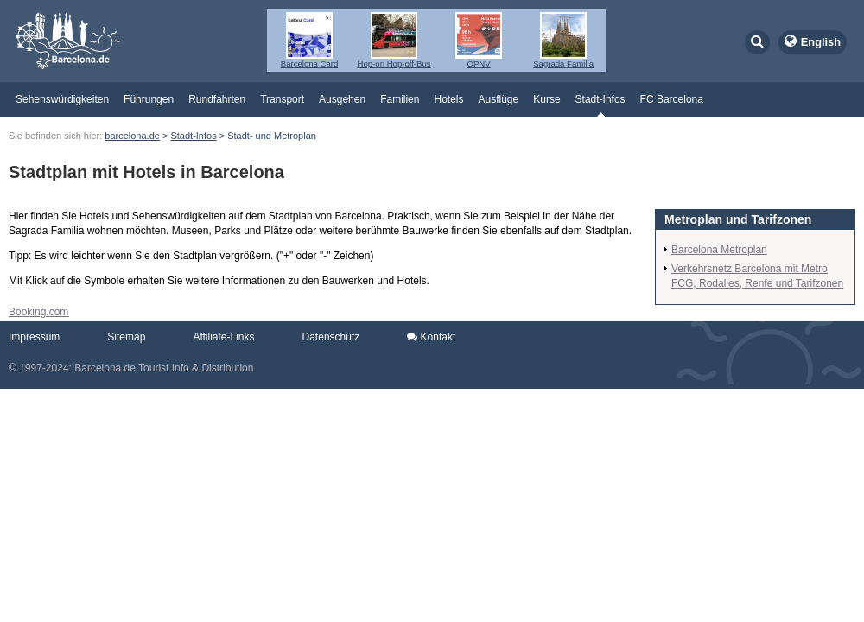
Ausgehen (342, 99)
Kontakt (431, 337)
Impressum (34, 337)
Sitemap (126, 337)
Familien (399, 99)
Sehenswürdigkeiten (62, 99)
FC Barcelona (671, 99)
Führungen (149, 99)
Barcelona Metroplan (719, 250)
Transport (282, 99)
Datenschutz (331, 337)
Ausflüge (499, 99)
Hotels (448, 99)
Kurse (546, 99)
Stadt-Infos (600, 99)
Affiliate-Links (223, 337)
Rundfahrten (216, 99)
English (821, 41)
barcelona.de (132, 135)
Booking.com (38, 312)
